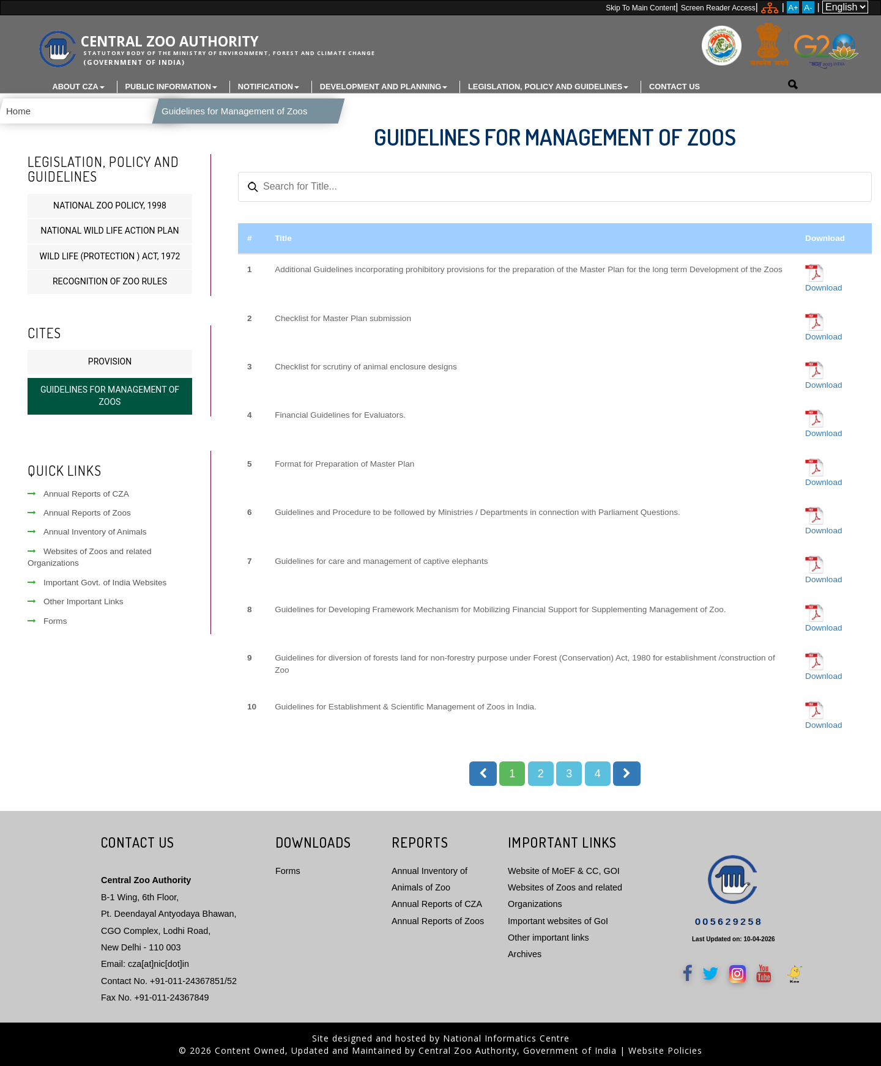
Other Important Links (76, 600)
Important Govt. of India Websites (97, 582)
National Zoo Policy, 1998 (109, 205)
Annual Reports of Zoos (79, 512)
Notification (268, 86)
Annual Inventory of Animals (87, 531)
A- (808, 7)
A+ (793, 7)
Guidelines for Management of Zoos (224, 111)
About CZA (78, 86)
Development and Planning (384, 86)
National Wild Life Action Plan (109, 230)
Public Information (171, 86)
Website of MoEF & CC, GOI (564, 870)
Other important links (548, 937)
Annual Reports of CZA (78, 493)
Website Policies (665, 1050)
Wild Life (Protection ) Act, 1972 (109, 256)
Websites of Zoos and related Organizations (90, 556)
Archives (524, 954)
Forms (47, 620)
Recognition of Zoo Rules (110, 281)
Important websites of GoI (558, 920)
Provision (110, 361)
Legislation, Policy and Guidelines (548, 86)
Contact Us (674, 86)
